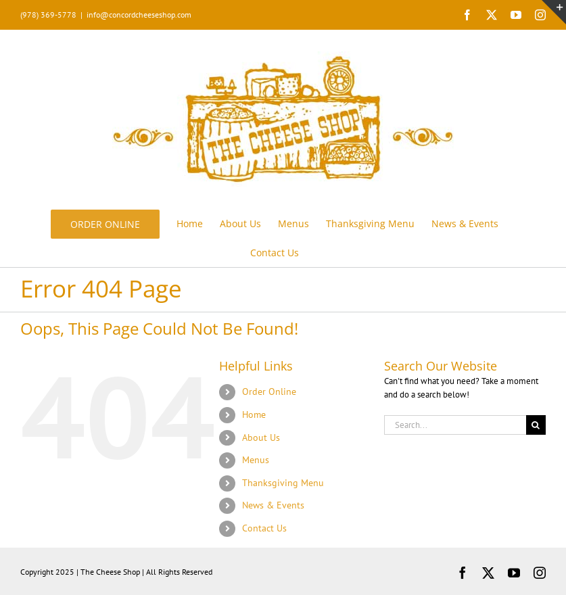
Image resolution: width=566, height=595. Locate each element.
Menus (255, 460)
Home (254, 414)
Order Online (269, 391)
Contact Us (264, 528)
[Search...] (455, 425)
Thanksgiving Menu (283, 483)
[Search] (536, 425)
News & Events (273, 505)
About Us (261, 437)
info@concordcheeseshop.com (139, 14)
